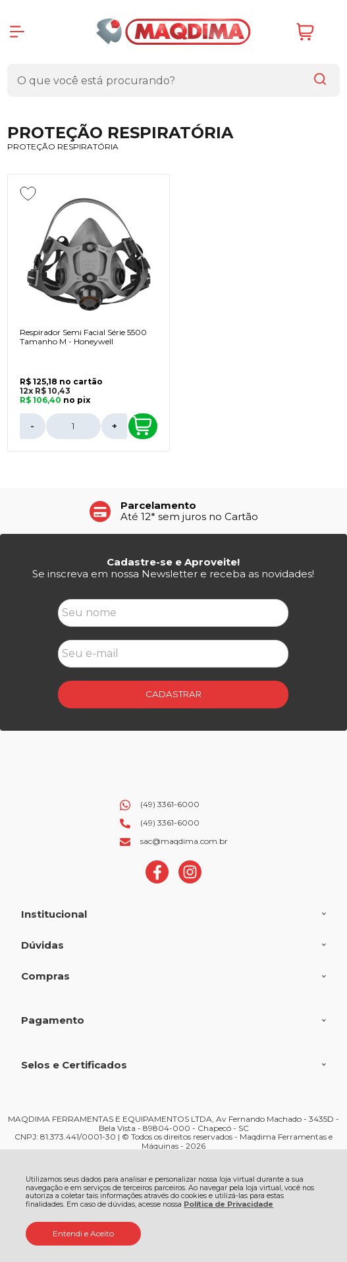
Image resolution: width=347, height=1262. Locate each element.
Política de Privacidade (228, 1204)
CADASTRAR (173, 694)
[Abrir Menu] (17, 31)
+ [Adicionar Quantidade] (114, 426)
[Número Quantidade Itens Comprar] (73, 426)
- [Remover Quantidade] (32, 426)
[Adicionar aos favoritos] (28, 193)
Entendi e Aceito (83, 1233)
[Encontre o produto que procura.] (320, 80)
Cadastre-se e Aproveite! (173, 562)
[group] (173, 511)
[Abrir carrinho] (315, 32)
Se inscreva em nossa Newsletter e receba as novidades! (173, 573)
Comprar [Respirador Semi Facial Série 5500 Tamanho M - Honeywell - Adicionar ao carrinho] (142, 426)
